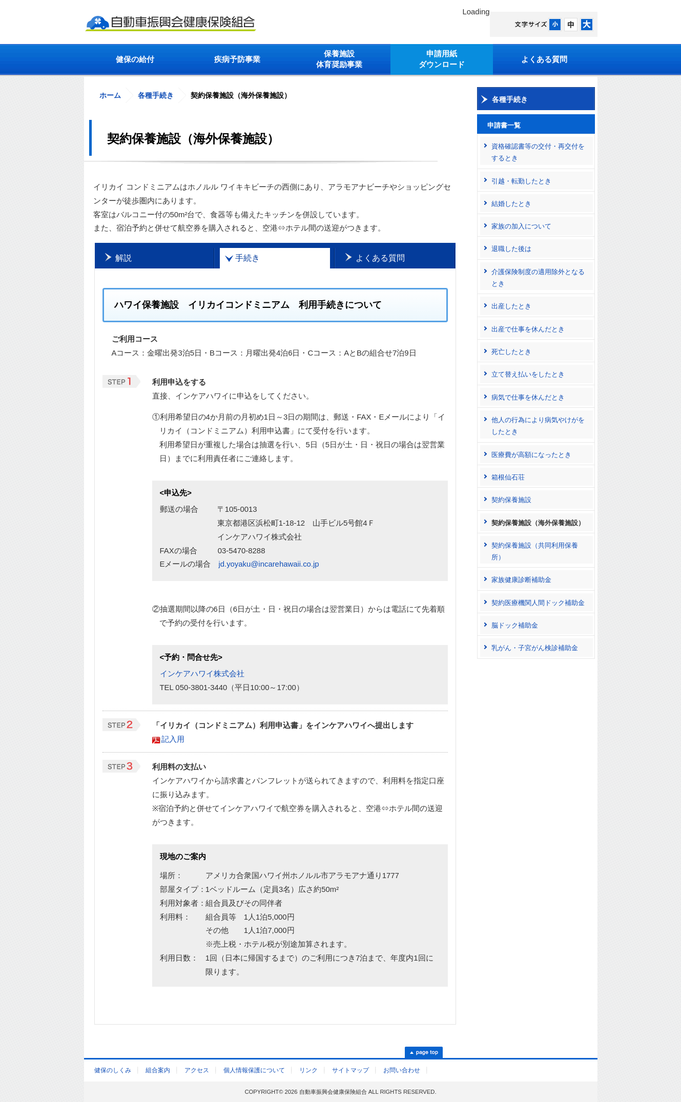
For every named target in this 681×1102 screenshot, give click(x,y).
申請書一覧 (504, 125)
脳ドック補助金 (514, 625)
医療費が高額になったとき (531, 455)
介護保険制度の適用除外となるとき (538, 277)
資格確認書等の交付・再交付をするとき (538, 152)
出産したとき (511, 306)
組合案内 (158, 1070)
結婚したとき (511, 203)
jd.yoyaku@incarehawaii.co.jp (268, 564)
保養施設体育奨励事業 (339, 59)
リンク (308, 1070)
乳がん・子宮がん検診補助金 (534, 648)
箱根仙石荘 (508, 477)
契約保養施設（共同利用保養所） (534, 551)
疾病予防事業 (237, 59)
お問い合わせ (401, 1070)
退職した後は (511, 249)
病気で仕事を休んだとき (528, 397)
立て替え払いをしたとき (528, 374)
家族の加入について (521, 226)
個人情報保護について (254, 1070)
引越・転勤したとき (521, 181)
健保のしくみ (112, 1070)
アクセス (196, 1070)
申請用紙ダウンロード (442, 59)
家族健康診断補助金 (521, 580)
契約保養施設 (511, 500)
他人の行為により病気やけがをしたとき (538, 425)
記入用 (172, 739)
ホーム (110, 95)
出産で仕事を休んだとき (528, 329)
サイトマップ (350, 1070)
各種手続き (156, 95)
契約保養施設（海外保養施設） (538, 523)
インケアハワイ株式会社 (202, 674)
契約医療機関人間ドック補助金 (538, 603)
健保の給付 (135, 59)
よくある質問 (544, 59)
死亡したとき (511, 352)
